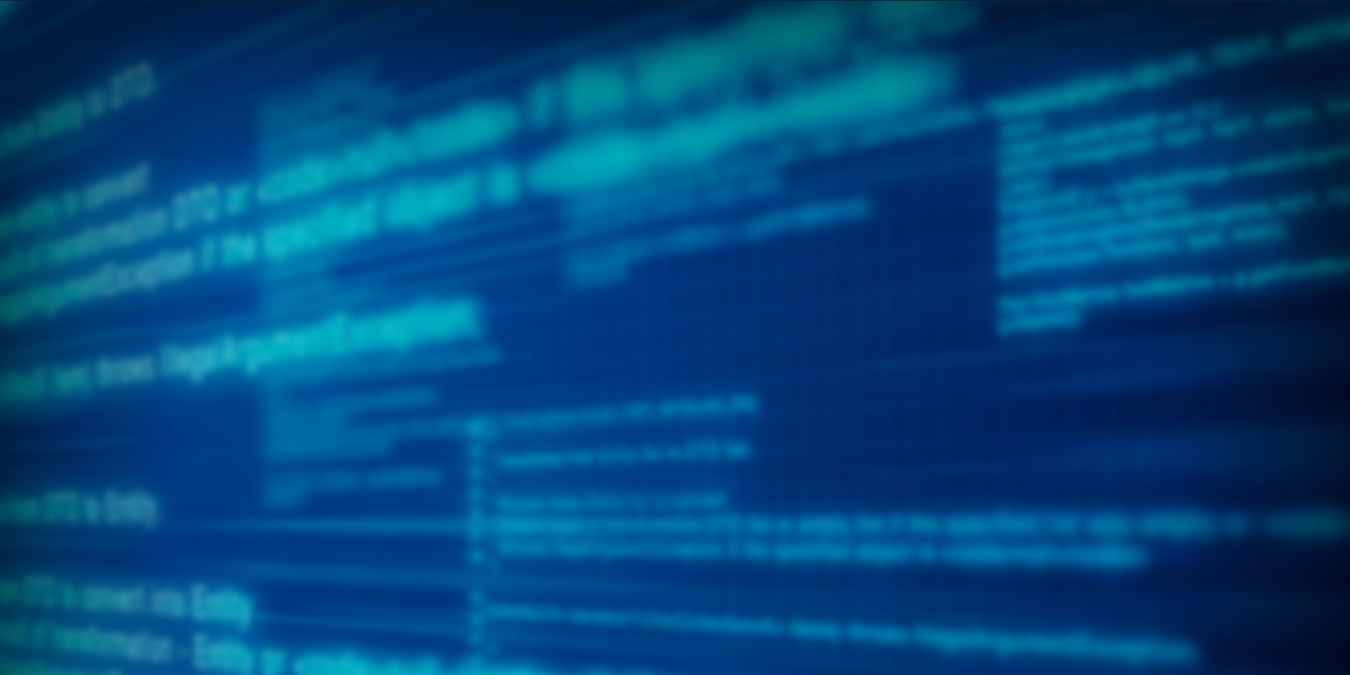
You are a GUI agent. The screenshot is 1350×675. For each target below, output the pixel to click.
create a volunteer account (594, 555)
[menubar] (675, 191)
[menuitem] (181, 172)
